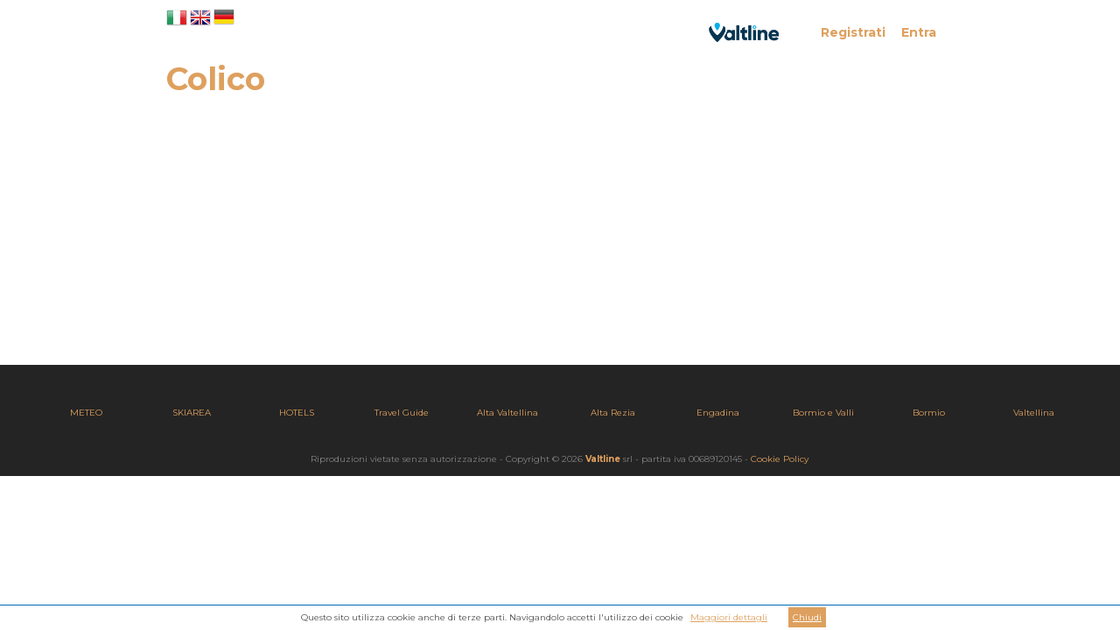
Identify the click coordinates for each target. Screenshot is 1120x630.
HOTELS (296, 412)
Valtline (602, 459)
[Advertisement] (560, 242)
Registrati (853, 32)
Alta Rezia (613, 412)
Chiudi (807, 617)
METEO (86, 412)
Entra (918, 32)
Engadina (717, 412)
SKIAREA (191, 412)
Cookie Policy (779, 459)
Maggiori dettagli (728, 617)
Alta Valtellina (507, 412)
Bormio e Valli (823, 412)
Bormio (929, 412)
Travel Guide (401, 412)
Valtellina (1033, 412)
